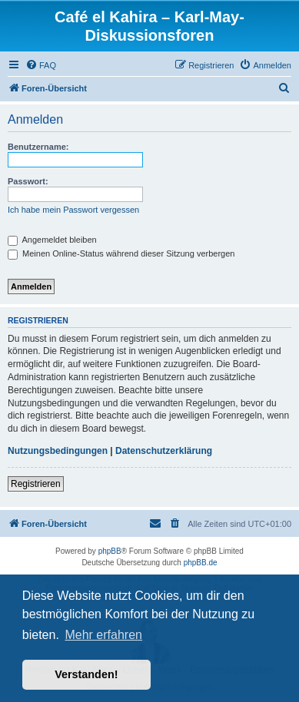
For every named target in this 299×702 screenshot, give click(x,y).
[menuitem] (40, 65)
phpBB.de (201, 562)
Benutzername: (38, 146)
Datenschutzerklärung (163, 450)
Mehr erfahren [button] (103, 634)
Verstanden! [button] (86, 674)
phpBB (109, 551)
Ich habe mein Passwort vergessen (73, 209)
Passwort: (28, 181)
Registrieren (36, 483)
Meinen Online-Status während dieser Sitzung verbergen (121, 253)
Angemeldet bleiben (52, 239)
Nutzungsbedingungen (58, 450)
